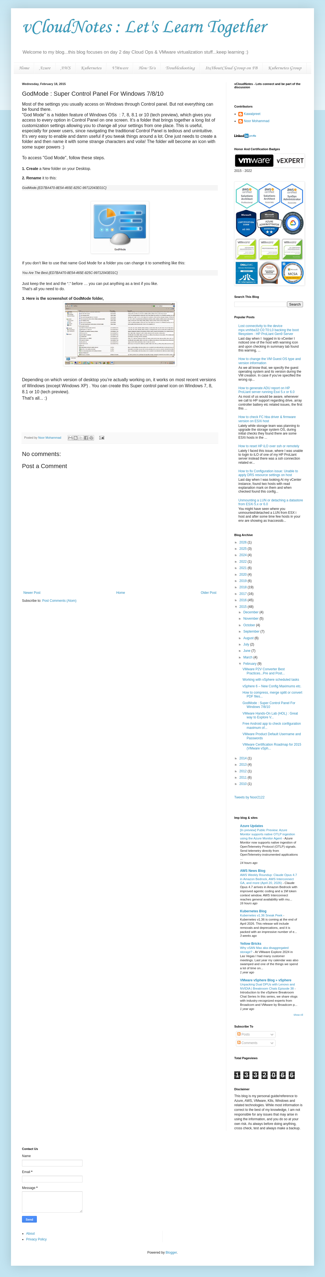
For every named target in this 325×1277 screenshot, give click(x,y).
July (246, 644)
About (30, 1233)
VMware (120, 68)
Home (24, 68)
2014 (243, 758)
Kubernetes (91, 68)
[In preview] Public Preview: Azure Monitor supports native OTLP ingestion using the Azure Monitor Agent (267, 834)
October (249, 625)
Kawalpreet (252, 114)
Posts (243, 1034)
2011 (243, 777)
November (251, 618)
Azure (44, 68)
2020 (243, 574)
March (248, 657)
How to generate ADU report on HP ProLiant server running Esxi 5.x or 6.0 (266, 390)
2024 (243, 555)
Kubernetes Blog (253, 911)
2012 (243, 771)
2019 (243, 581)
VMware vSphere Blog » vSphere (265, 980)
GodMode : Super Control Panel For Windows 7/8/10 (269, 705)
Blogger (171, 1252)
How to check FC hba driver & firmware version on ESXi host (267, 419)
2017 (243, 594)
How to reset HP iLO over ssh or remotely (268, 446)
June (247, 651)
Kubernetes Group (284, 68)
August (249, 638)
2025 (243, 549)
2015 (243, 607)
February (250, 664)
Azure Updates (251, 826)
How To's (146, 68)
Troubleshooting (180, 68)
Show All (298, 1015)
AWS (65, 68)
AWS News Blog (252, 871)
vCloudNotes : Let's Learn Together (143, 27)
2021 (243, 568)
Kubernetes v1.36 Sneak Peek (261, 915)
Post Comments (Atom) (59, 601)
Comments (247, 1043)
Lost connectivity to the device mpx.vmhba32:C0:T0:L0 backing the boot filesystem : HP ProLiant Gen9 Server (268, 330)
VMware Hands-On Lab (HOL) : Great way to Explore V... (270, 715)
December (251, 612)
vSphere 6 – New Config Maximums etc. (272, 686)
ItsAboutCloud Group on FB (231, 68)
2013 (243, 765)
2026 (243, 542)
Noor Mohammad (256, 121)
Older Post (208, 593)
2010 (243, 784)
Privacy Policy (36, 1239)
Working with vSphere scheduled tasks (271, 680)
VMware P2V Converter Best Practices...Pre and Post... (264, 671)
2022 (243, 562)
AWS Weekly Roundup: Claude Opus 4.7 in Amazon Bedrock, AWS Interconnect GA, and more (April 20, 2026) (268, 879)
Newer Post (31, 593)
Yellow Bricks (250, 944)
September (251, 631)
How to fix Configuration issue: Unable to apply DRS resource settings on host (268, 473)
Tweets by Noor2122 (249, 797)
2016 (243, 600)
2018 (243, 587)
